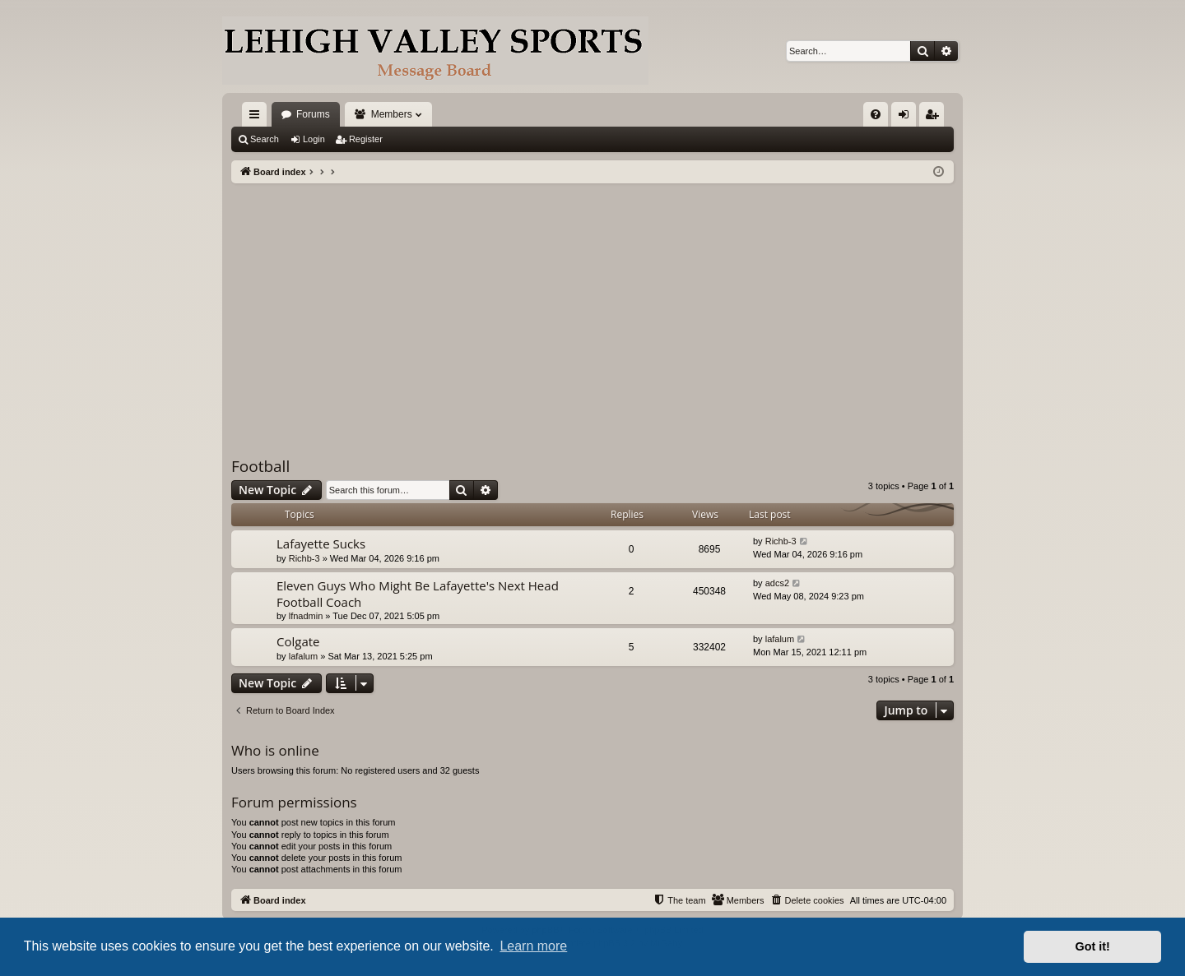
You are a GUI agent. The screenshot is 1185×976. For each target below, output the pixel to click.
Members (391, 114)
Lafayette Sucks (320, 543)
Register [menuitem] (935, 118)
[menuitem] (875, 114)
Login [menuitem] (907, 118)
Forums (313, 114)
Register (366, 139)
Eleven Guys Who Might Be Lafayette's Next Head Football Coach (417, 593)
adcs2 (777, 583)
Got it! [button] (1093, 946)
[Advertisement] (592, 307)
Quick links (258, 118)
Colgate (298, 641)
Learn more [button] (533, 946)
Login (314, 139)
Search (264, 139)
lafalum (303, 656)
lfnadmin (306, 616)
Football (260, 466)
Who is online (275, 750)
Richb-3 (304, 558)
